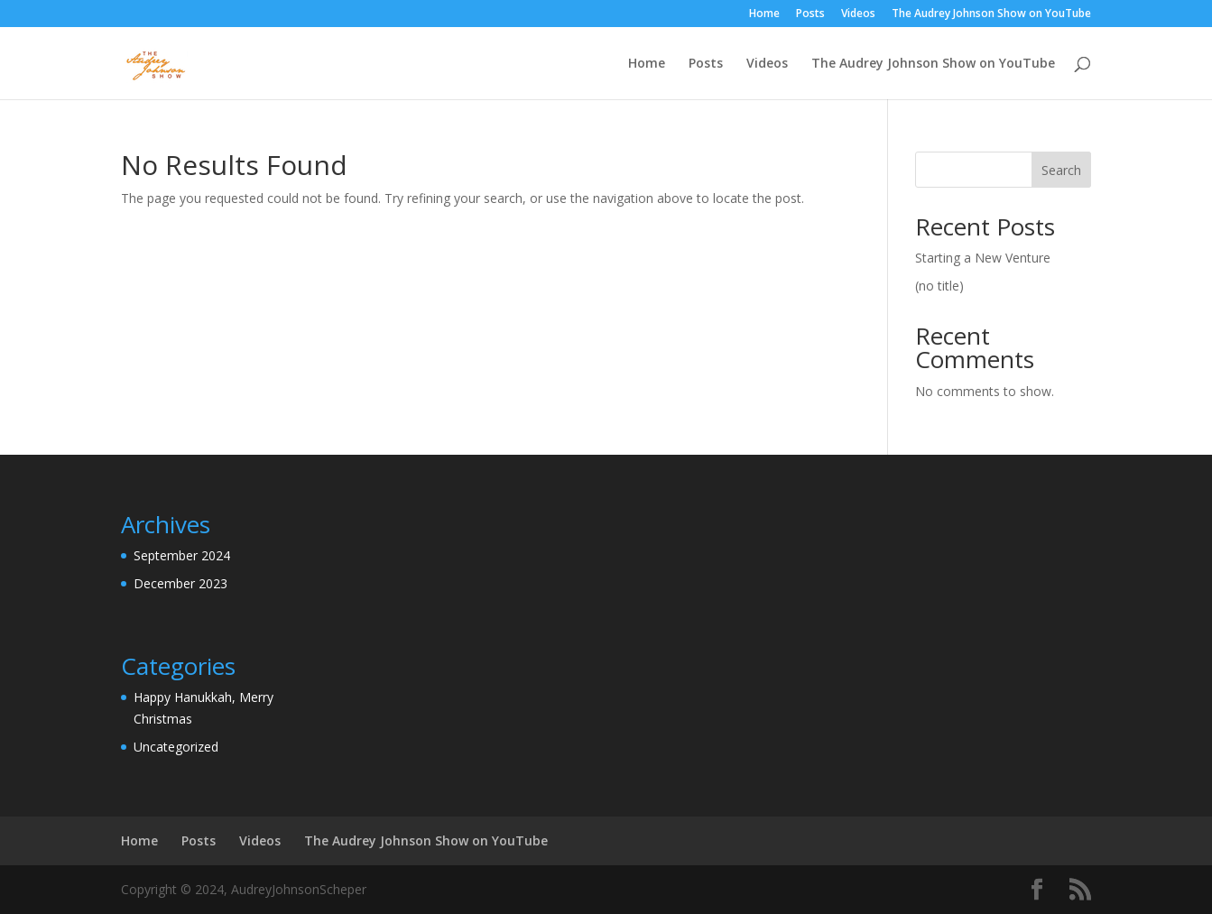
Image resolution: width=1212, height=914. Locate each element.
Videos (858, 14)
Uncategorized (176, 746)
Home (764, 14)
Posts (810, 14)
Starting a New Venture (982, 257)
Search (1061, 170)
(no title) (939, 285)
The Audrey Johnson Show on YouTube (991, 14)
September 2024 (182, 555)
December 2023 (180, 583)
